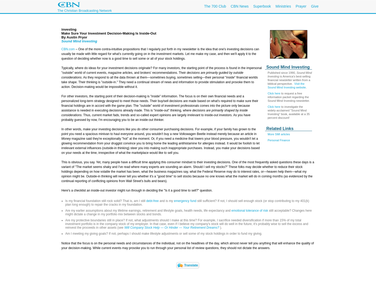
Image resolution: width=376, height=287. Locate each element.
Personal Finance (279, 140)
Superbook (262, 6)
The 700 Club (215, 6)
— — (190, 227)
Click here (274, 93)
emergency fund (185, 201)
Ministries (283, 6)
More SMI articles (279, 134)
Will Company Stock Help (142, 227)
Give (315, 6)
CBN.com (68, 49)
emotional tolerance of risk (249, 210)
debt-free (152, 201)
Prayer (301, 6)
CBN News (240, 6)
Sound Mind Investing (79, 41)
